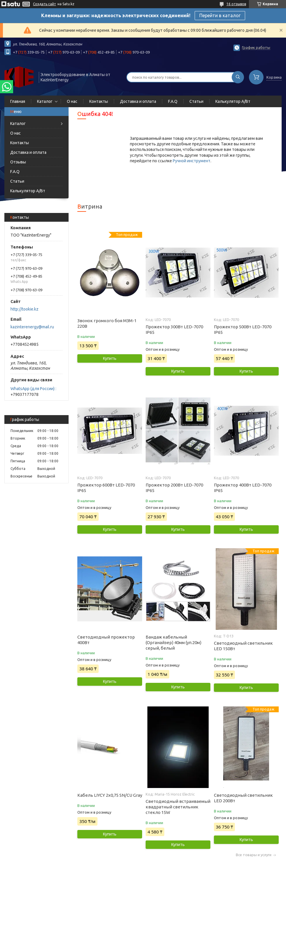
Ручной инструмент (191, 160)
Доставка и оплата (138, 101)
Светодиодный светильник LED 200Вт (243, 798)
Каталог (45, 101)
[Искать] (238, 77)
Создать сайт (44, 4)
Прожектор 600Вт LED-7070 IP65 (106, 487)
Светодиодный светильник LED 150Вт (243, 646)
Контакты (98, 101)
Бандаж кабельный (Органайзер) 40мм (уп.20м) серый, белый (173, 642)
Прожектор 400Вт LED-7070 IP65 (242, 487)
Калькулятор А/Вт (232, 101)
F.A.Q (172, 101)
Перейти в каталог (219, 15)
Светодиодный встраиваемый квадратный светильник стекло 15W (178, 807)
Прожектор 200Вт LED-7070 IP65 (174, 487)
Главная (17, 101)
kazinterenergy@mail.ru (32, 327)
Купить (109, 358)
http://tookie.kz (25, 309)
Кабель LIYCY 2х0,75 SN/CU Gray (109, 795)
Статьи (196, 101)
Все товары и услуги (253, 855)
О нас (72, 101)
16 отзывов (236, 4)
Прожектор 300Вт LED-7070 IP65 (174, 329)
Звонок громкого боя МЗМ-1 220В (107, 323)
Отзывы (18, 162)
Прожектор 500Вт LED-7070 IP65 (242, 329)
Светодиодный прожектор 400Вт (106, 639)
